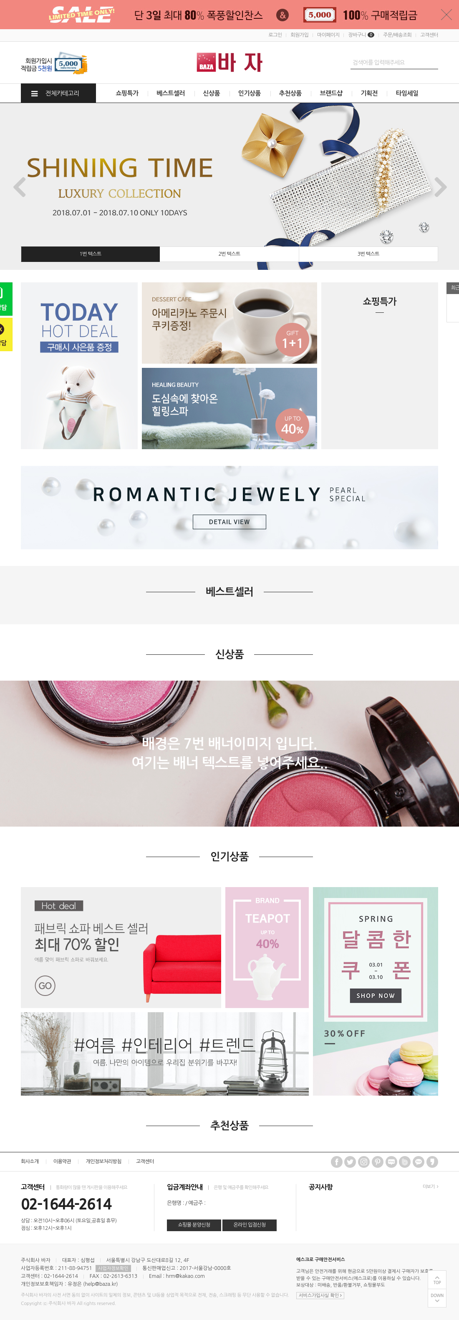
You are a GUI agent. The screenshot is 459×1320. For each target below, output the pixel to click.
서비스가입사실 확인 (320, 1295)
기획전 (369, 93)
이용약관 (62, 1161)
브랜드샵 (331, 93)
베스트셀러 (170, 93)
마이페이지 (328, 35)
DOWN (437, 1295)
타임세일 (407, 93)
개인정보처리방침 (103, 1161)
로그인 (275, 35)
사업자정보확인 (113, 1268)
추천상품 (290, 93)
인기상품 (249, 93)
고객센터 (429, 35)
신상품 (211, 93)
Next (440, 186)
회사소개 (30, 1161)
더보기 (430, 1186)
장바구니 (361, 35)
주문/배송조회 (397, 35)
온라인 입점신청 (249, 1224)
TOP (437, 1283)
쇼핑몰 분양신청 (194, 1224)
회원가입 (299, 35)
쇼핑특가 (127, 93)
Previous (19, 186)
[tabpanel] (229, 186)
